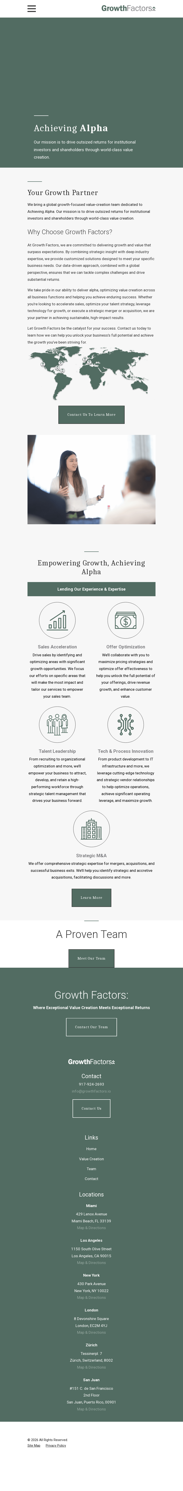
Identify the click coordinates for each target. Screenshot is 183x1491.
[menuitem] (33, 1356)
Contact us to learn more (91, 414)
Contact (91, 1089)
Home (91, 1059)
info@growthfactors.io (91, 1001)
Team (91, 1079)
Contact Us (92, 1019)
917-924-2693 (91, 995)
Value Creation (91, 1069)
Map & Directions (91, 1138)
